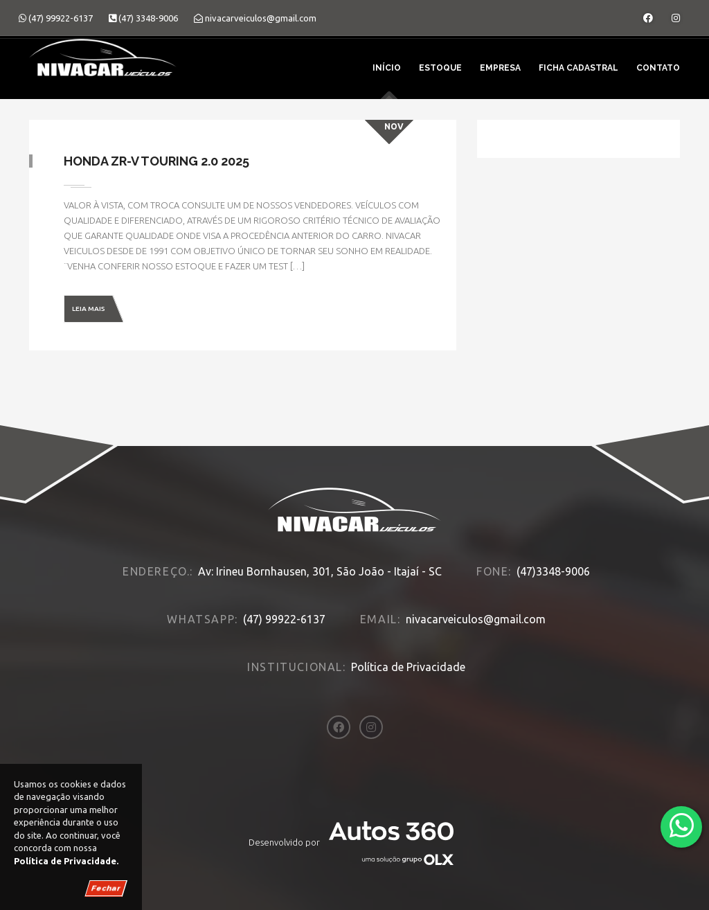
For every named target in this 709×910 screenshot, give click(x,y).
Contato (658, 68)
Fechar (106, 888)
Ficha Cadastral (578, 68)
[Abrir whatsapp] (682, 825)
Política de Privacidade (408, 667)
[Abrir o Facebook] (648, 18)
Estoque (440, 68)
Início (387, 68)
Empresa (500, 68)
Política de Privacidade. (66, 861)
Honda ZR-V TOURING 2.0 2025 (156, 161)
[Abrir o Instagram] (676, 18)
